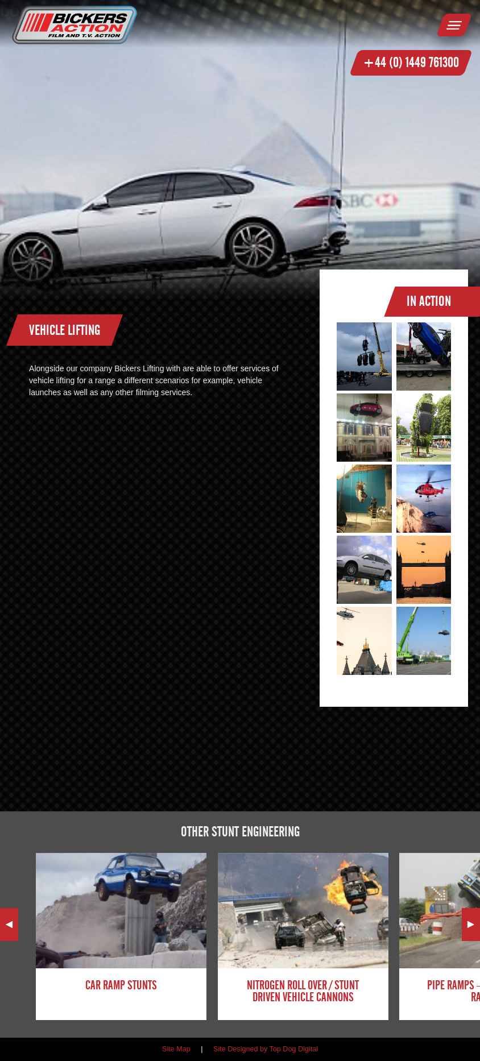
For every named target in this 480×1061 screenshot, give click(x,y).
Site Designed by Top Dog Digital (265, 1049)
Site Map (176, 1049)
